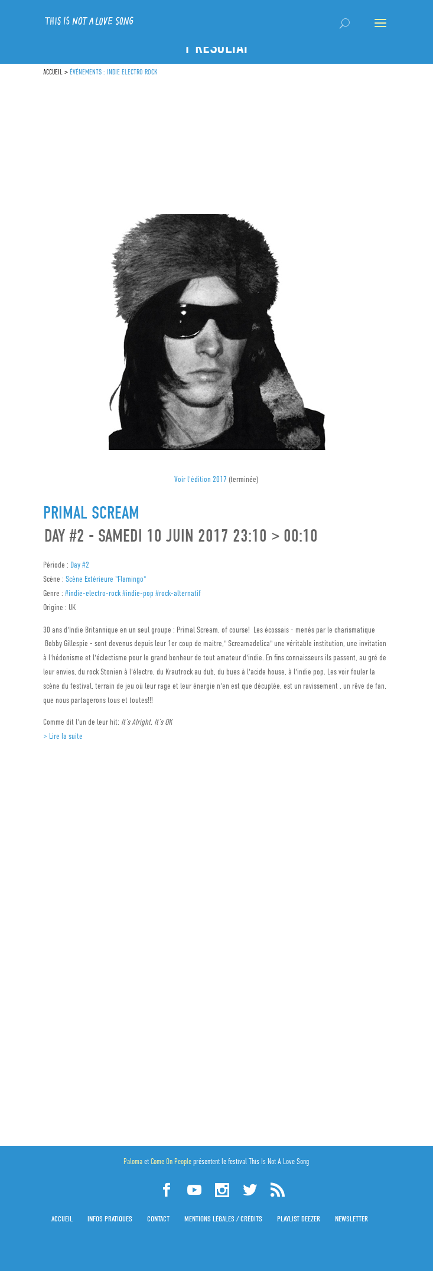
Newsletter (351, 1218)
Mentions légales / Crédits (223, 1218)
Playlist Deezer (298, 1218)
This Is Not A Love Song (279, 1161)
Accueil (62, 1218)
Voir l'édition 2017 (201, 479)
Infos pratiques (109, 1218)
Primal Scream (91, 513)
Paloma (132, 1161)
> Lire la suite (63, 736)
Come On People (171, 1161)
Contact (158, 1218)
